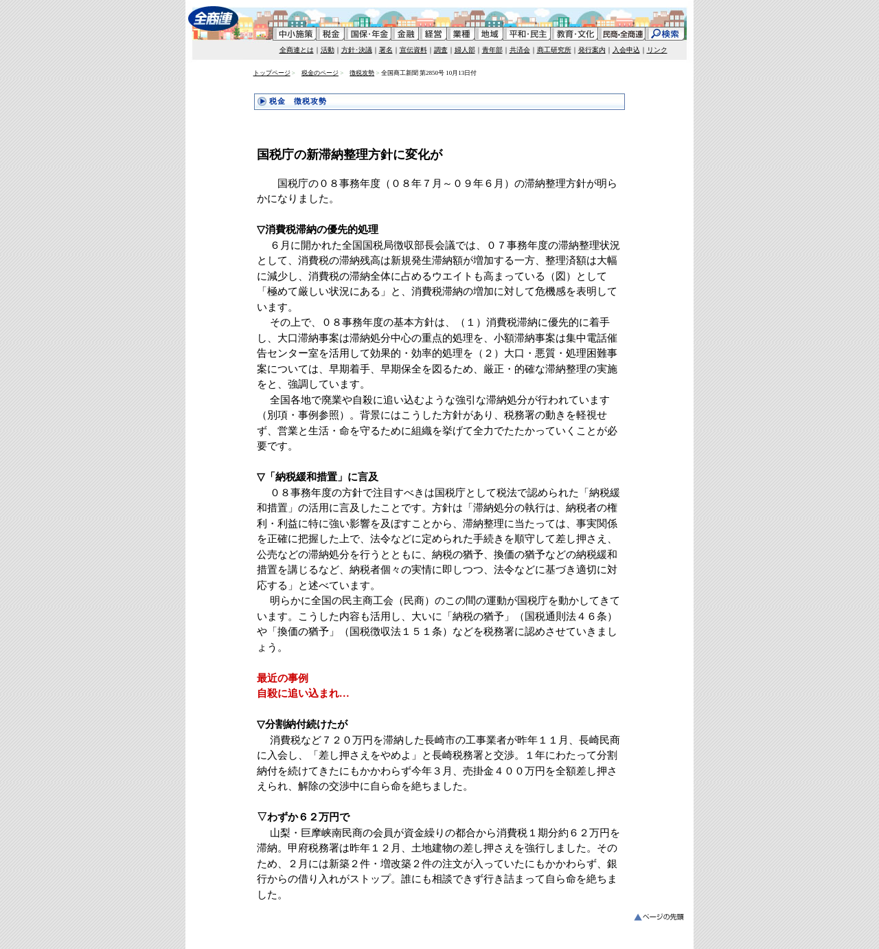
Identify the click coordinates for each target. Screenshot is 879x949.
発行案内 (592, 50)
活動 (327, 50)
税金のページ (320, 72)
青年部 (492, 50)
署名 (386, 50)
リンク (657, 50)
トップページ (271, 72)
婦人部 (465, 50)
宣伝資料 (413, 50)
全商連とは (296, 50)
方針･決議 (356, 50)
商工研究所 (554, 50)
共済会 (520, 50)
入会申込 (626, 50)
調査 (441, 50)
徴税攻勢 (362, 72)
